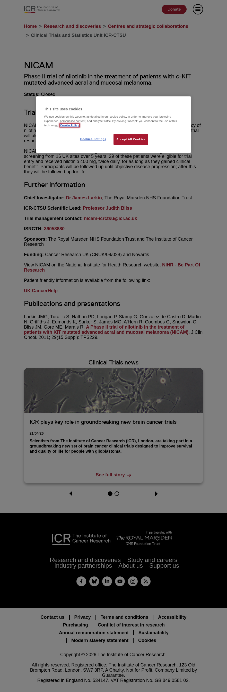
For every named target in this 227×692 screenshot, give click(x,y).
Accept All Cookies (130, 139)
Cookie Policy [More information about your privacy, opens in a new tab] (69, 125)
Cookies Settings (93, 139)
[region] (113, 124)
